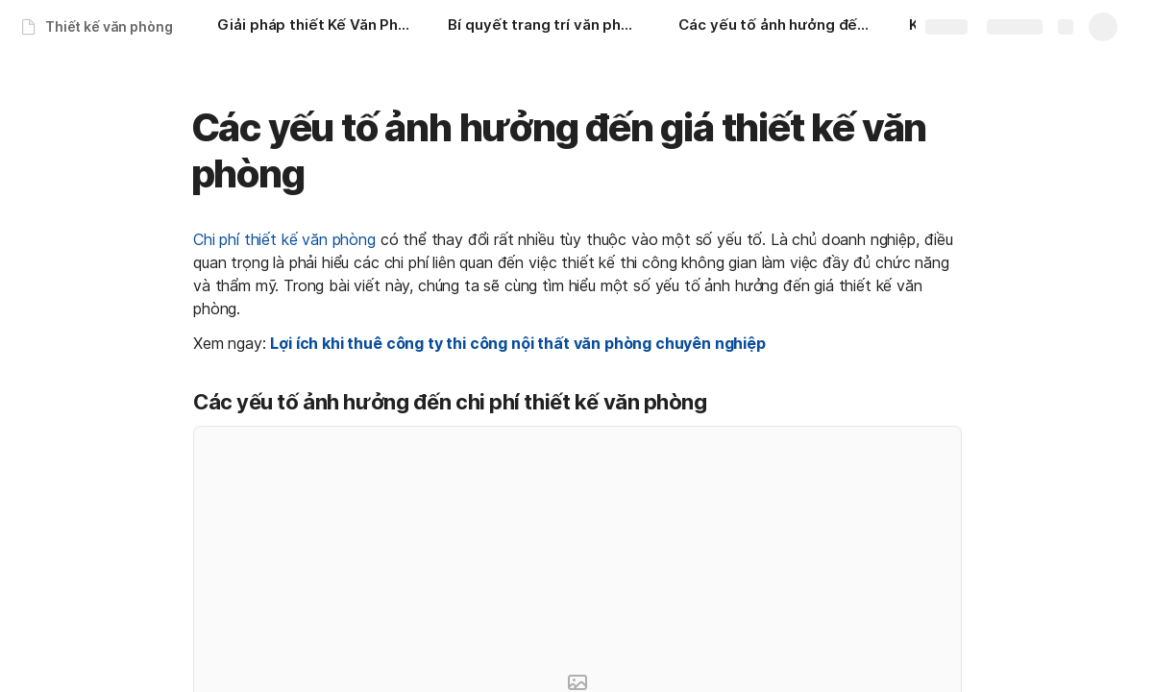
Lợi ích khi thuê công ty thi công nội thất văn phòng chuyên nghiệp (517, 343)
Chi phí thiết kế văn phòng (284, 239)
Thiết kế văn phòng (108, 26)
